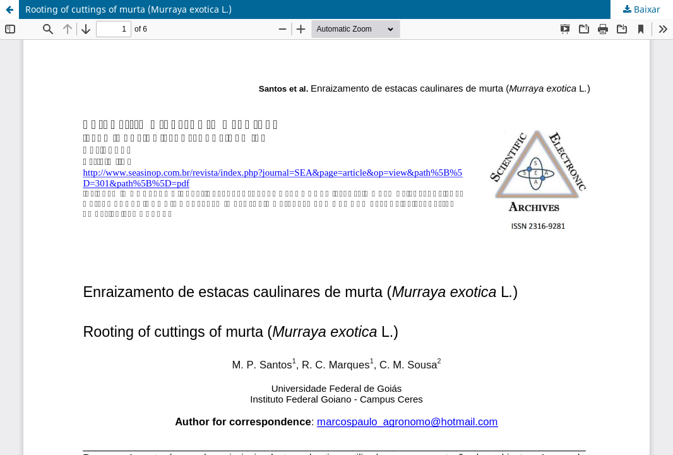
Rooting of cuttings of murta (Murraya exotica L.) (128, 9)
